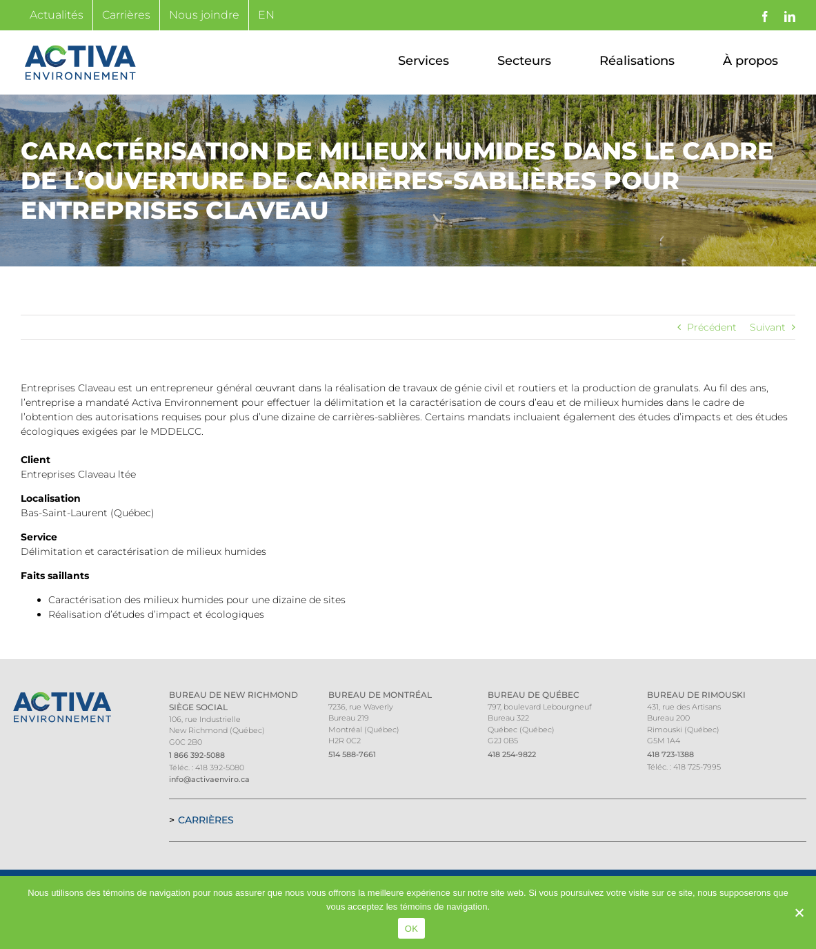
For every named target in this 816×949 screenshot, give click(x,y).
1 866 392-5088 (197, 755)
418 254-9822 (512, 754)
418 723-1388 (670, 754)
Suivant (768, 327)
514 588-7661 (352, 754)
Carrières (206, 820)
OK (411, 928)
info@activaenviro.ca (209, 779)
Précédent (712, 327)
